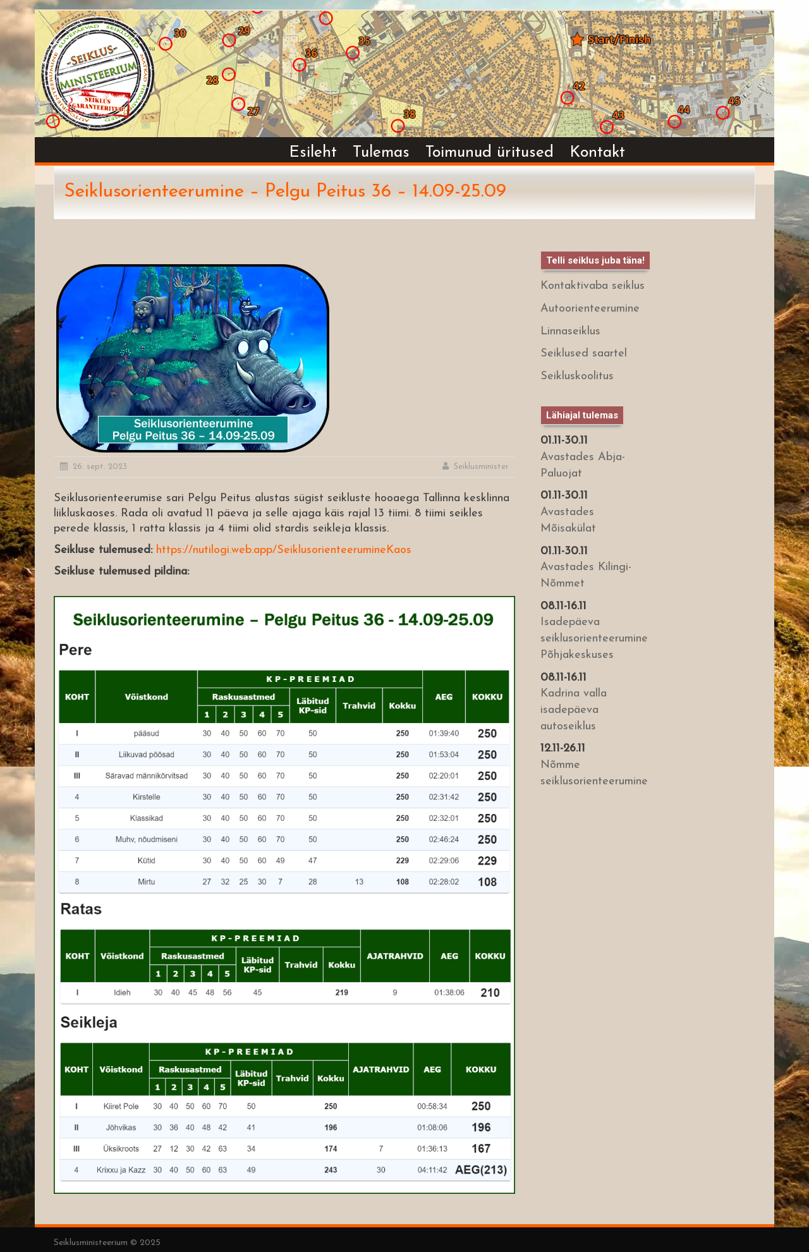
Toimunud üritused (489, 153)
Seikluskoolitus (577, 376)
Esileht (313, 153)
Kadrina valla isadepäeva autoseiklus (573, 710)
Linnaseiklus (570, 331)
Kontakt (597, 153)
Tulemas (381, 153)
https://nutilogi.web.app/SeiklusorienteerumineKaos (283, 550)
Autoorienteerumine (590, 309)
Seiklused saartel (583, 354)
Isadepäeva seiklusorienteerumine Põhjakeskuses (594, 638)
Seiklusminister (481, 467)
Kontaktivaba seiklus (592, 286)
